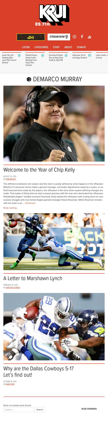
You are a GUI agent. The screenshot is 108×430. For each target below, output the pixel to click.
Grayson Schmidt (13, 288)
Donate (81, 47)
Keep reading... (10, 208)
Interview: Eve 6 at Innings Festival (79, 56)
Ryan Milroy (11, 179)
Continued (30, 203)
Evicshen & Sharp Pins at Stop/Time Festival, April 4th (56, 58)
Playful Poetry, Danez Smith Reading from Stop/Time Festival (31, 60)
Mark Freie (10, 384)
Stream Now (59, 37)
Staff (56, 47)
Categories (41, 47)
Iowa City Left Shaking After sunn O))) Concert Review (9, 59)
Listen (26, 47)
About (68, 47)
